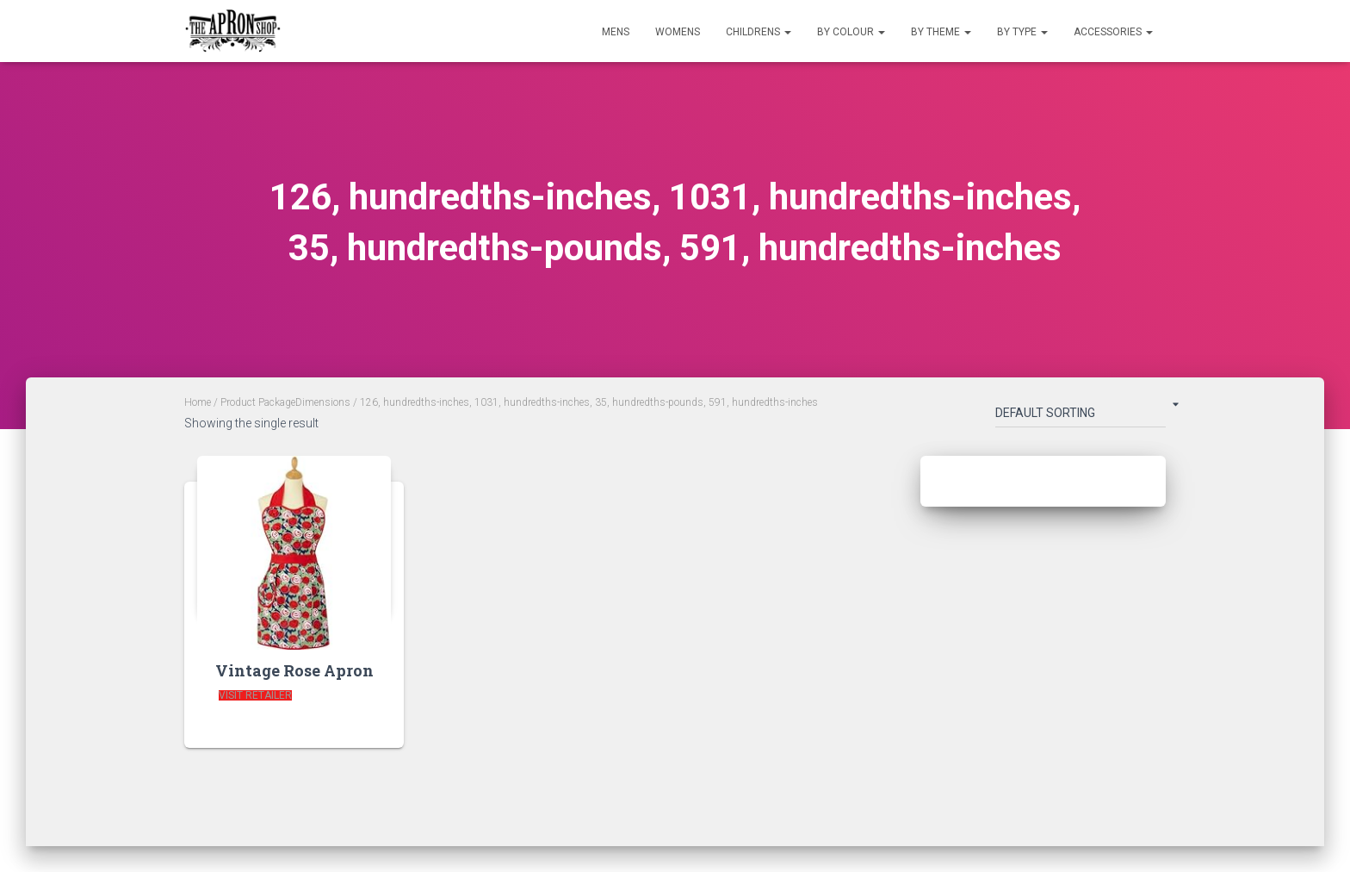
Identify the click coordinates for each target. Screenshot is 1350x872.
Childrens (758, 32)
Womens (677, 32)
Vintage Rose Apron (294, 670)
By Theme (941, 32)
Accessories (1113, 32)
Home (197, 402)
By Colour (851, 32)
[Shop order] (1080, 416)
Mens (615, 32)
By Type (1022, 32)
